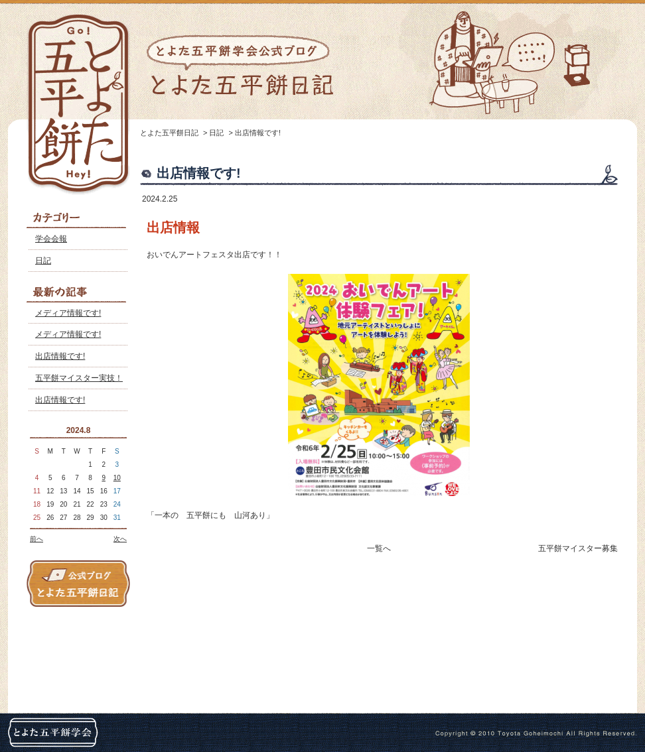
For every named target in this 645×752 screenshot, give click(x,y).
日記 (43, 260)
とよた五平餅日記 (169, 133)
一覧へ (379, 548)
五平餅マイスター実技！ (79, 378)
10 (117, 477)
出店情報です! (60, 356)
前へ (36, 538)
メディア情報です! (68, 313)
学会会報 (51, 238)
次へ (120, 538)
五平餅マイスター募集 (578, 548)
